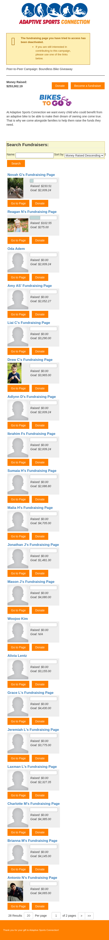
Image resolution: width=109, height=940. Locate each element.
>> (89, 915)
